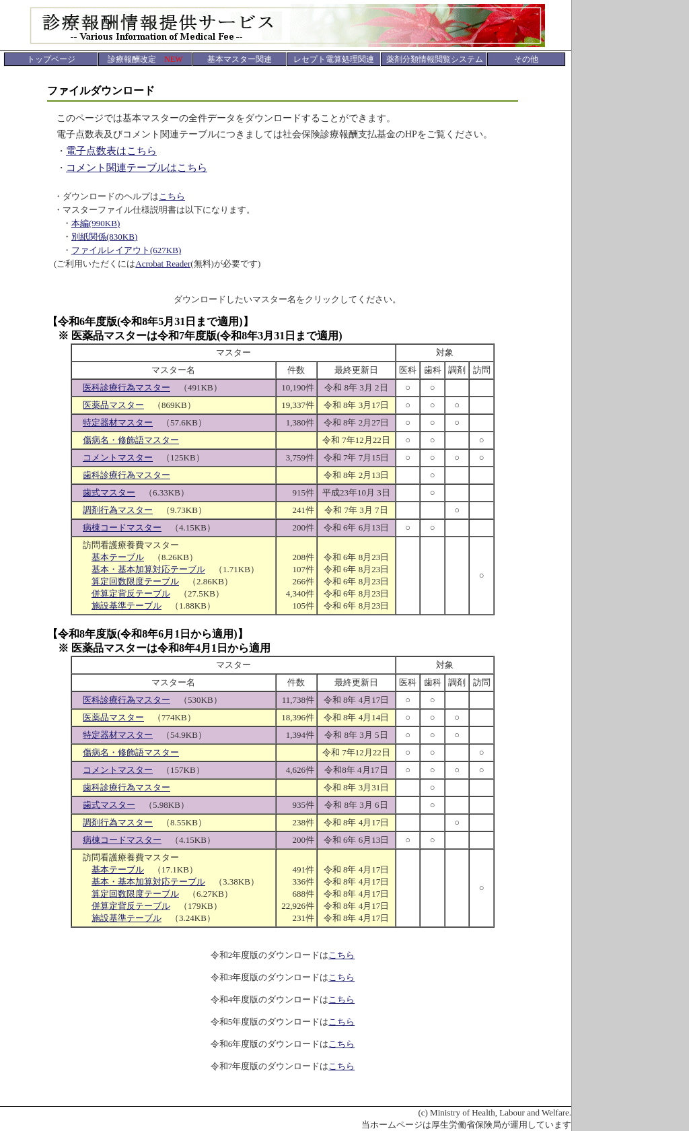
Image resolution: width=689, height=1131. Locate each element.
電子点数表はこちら (111, 150)
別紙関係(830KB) (104, 237)
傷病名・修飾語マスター (131, 440)
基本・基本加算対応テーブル (148, 569)
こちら (172, 196)
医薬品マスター (113, 405)
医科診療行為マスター (126, 387)
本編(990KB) (95, 223)
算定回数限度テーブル (135, 581)
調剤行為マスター (118, 510)
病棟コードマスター (122, 527)
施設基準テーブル (126, 606)
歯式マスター (109, 492)
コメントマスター (118, 457)
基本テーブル (118, 557)
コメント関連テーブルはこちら (136, 167)
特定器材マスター (118, 422)
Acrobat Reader (162, 264)
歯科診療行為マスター (126, 475)
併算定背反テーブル (131, 593)
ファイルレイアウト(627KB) (126, 250)
